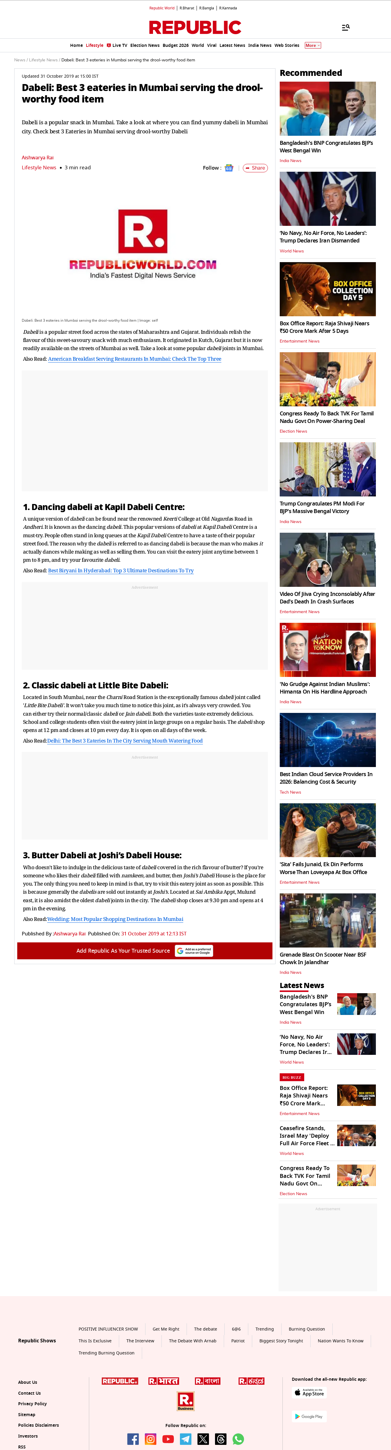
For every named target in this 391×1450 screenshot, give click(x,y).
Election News (293, 431)
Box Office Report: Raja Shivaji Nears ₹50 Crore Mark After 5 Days (324, 327)
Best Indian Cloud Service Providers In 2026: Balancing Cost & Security (326, 778)
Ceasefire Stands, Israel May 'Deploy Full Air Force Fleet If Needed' (307, 1139)
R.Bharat (187, 8)
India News (290, 161)
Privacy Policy (32, 1404)
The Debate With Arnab (193, 1341)
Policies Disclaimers (38, 1425)
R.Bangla (206, 8)
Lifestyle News (39, 167)
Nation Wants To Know (340, 1341)
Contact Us (29, 1393)
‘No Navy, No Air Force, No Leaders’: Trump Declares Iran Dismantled (323, 237)
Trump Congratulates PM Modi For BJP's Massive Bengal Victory (322, 507)
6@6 (236, 1329)
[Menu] (343, 27)
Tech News (290, 792)
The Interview (140, 1341)
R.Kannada (228, 8)
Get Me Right (166, 1329)
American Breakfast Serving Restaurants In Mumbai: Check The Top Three (134, 358)
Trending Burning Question (107, 1353)
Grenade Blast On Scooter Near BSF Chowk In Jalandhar (323, 958)
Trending (265, 1329)
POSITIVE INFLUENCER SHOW (108, 1329)
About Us (27, 1382)
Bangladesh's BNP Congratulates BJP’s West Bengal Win (326, 146)
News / (21, 60)
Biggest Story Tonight (281, 1341)
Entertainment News (300, 341)
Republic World (161, 8)
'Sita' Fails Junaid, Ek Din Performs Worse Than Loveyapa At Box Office (323, 868)
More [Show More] (313, 45)
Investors (28, 1436)
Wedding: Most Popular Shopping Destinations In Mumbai (115, 918)
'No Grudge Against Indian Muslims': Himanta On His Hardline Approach (325, 688)
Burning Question (307, 1329)
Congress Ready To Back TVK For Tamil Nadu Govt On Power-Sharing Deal (327, 417)
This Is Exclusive (95, 1341)
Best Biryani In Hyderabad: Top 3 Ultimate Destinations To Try (121, 570)
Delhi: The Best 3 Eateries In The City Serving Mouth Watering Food (125, 740)
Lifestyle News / (44, 60)
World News (292, 251)
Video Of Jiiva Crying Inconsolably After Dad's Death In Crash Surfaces (327, 598)
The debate (205, 1329)
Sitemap (26, 1415)
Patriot (238, 1341)
